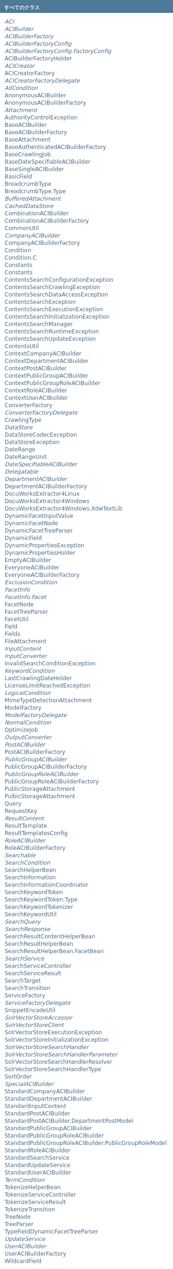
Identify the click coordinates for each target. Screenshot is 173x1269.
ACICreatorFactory (30, 73)
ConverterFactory (29, 405)
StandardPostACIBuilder (37, 1113)
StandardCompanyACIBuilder (45, 1091)
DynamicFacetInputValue (39, 516)
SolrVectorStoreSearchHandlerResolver (58, 1062)
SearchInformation (30, 877)
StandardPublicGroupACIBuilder (48, 1128)
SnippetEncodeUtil (30, 1010)
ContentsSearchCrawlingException (52, 287)
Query (13, 804)
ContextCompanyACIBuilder (43, 353)
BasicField (18, 176)
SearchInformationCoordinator (46, 885)
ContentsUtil (22, 346)
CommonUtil (22, 228)
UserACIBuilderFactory (35, 1254)
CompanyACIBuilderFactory (42, 243)
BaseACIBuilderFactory (36, 132)
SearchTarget (23, 981)
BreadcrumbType (28, 184)
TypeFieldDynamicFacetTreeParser (51, 1231)
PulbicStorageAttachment (40, 796)
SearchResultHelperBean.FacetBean (54, 951)
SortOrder (18, 1076)
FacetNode (19, 604)
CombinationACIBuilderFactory (47, 221)
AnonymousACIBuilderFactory (45, 103)
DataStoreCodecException (41, 435)
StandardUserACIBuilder (38, 1172)
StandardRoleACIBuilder (38, 1150)
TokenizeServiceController (40, 1195)
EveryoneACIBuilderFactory (42, 575)
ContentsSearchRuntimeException (52, 331)
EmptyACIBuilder (28, 560)
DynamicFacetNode (31, 523)
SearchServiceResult (33, 973)
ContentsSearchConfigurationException (59, 280)
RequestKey (21, 811)
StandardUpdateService (37, 1165)
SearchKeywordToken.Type (41, 899)
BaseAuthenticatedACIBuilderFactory (55, 147)
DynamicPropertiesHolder (40, 553)
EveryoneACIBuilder (32, 567)
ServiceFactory (25, 995)
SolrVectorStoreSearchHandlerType (53, 1069)
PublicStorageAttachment (40, 789)
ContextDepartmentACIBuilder (47, 361)
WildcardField (23, 1261)
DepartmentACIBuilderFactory (46, 486)
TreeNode (17, 1217)
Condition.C (20, 258)
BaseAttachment (28, 139)
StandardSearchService (37, 1158)
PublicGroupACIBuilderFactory (46, 767)
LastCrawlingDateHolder (38, 678)
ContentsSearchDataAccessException (56, 294)
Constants (18, 265)
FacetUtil (17, 619)
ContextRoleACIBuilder (36, 390)
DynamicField (23, 538)
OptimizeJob (21, 730)
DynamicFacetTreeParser (38, 531)
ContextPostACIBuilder (35, 368)
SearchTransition (27, 988)
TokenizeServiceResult (35, 1202)
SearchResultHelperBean (39, 944)
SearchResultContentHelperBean (50, 936)
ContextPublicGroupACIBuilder (46, 376)
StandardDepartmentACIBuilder (48, 1099)
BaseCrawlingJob (28, 154)
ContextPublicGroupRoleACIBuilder (52, 383)
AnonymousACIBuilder (35, 95)
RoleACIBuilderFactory (35, 848)
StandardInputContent (35, 1106)
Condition (18, 250)
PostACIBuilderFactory (35, 752)
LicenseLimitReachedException (47, 685)
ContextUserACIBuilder (36, 398)
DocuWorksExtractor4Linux (42, 494)
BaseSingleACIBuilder (34, 169)
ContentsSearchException (40, 302)
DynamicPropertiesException (44, 545)
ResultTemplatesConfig (36, 833)
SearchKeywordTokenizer (39, 907)
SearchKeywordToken (34, 892)
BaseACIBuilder (26, 125)
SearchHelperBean (30, 870)
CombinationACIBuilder (37, 213)
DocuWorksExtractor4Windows (47, 501)
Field (11, 626)
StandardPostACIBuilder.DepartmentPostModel (69, 1121)
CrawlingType (23, 420)
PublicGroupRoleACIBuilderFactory (52, 781)
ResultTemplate (26, 826)
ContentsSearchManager (39, 324)
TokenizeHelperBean (32, 1187)
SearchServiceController (38, 966)
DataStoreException (32, 442)
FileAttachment (25, 641)
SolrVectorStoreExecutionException (53, 1032)
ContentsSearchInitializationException (57, 317)
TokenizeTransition (30, 1209)
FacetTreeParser (26, 612)
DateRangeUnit (26, 457)
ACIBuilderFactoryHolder (38, 58)
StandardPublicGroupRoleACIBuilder (54, 1136)
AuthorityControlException (41, 117)
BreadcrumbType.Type (35, 191)
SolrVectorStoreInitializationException (56, 1040)
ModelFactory (23, 708)
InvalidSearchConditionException (50, 663)
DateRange (20, 449)
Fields (12, 634)
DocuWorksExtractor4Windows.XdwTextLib (63, 508)
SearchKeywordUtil (31, 914)
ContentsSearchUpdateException (50, 339)
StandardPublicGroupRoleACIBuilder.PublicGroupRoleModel (86, 1143)
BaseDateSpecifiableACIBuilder (47, 162)
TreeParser (19, 1224)
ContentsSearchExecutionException (54, 309)
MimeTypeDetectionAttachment (48, 700)
